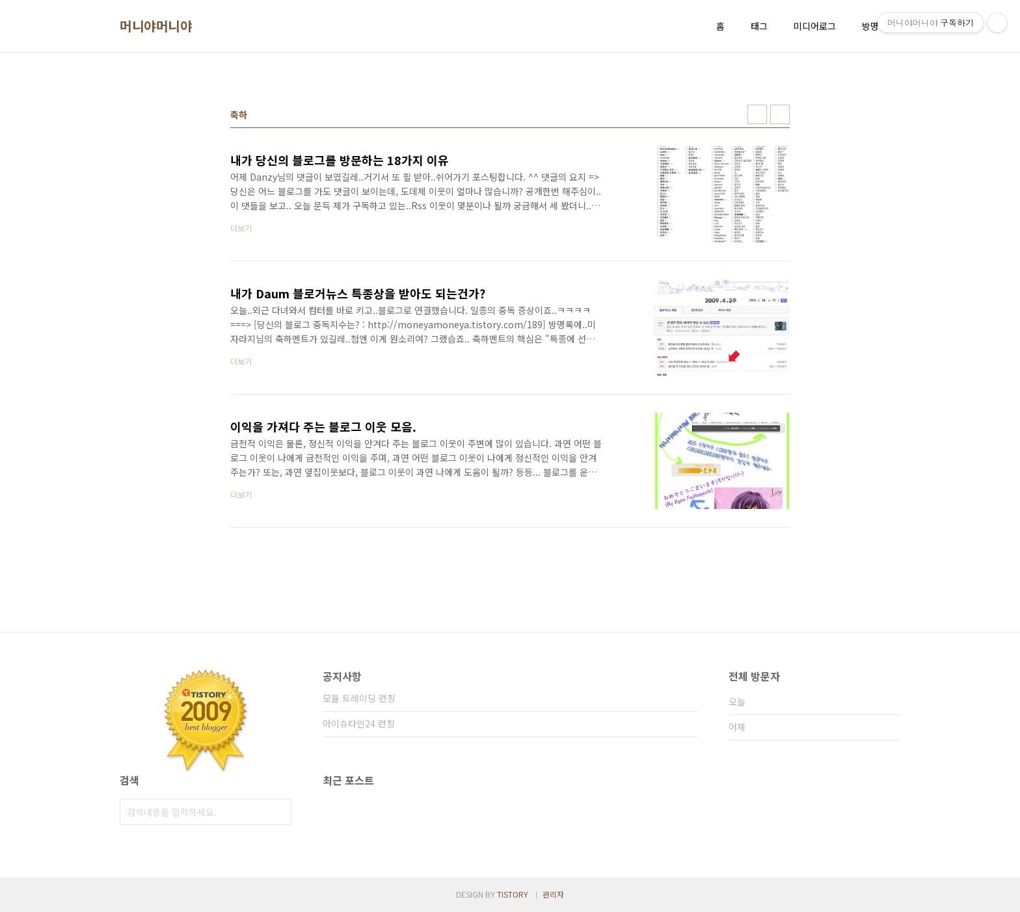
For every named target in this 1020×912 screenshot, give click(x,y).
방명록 (874, 26)
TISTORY (512, 894)
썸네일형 (757, 114)
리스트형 (780, 114)
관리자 (553, 894)
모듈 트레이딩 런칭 (359, 698)
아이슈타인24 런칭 (359, 723)
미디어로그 (815, 26)
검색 (278, 812)
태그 (759, 26)
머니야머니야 (156, 26)
